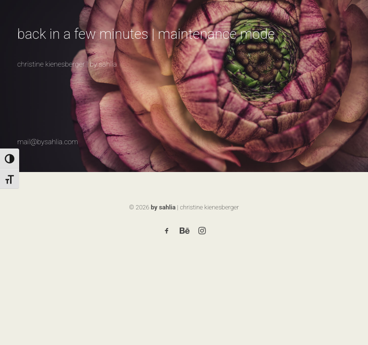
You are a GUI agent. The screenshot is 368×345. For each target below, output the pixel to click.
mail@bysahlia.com (47, 142)
